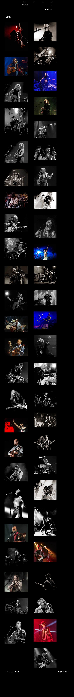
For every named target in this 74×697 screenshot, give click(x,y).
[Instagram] (51, 5)
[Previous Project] (12, 671)
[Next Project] (63, 671)
